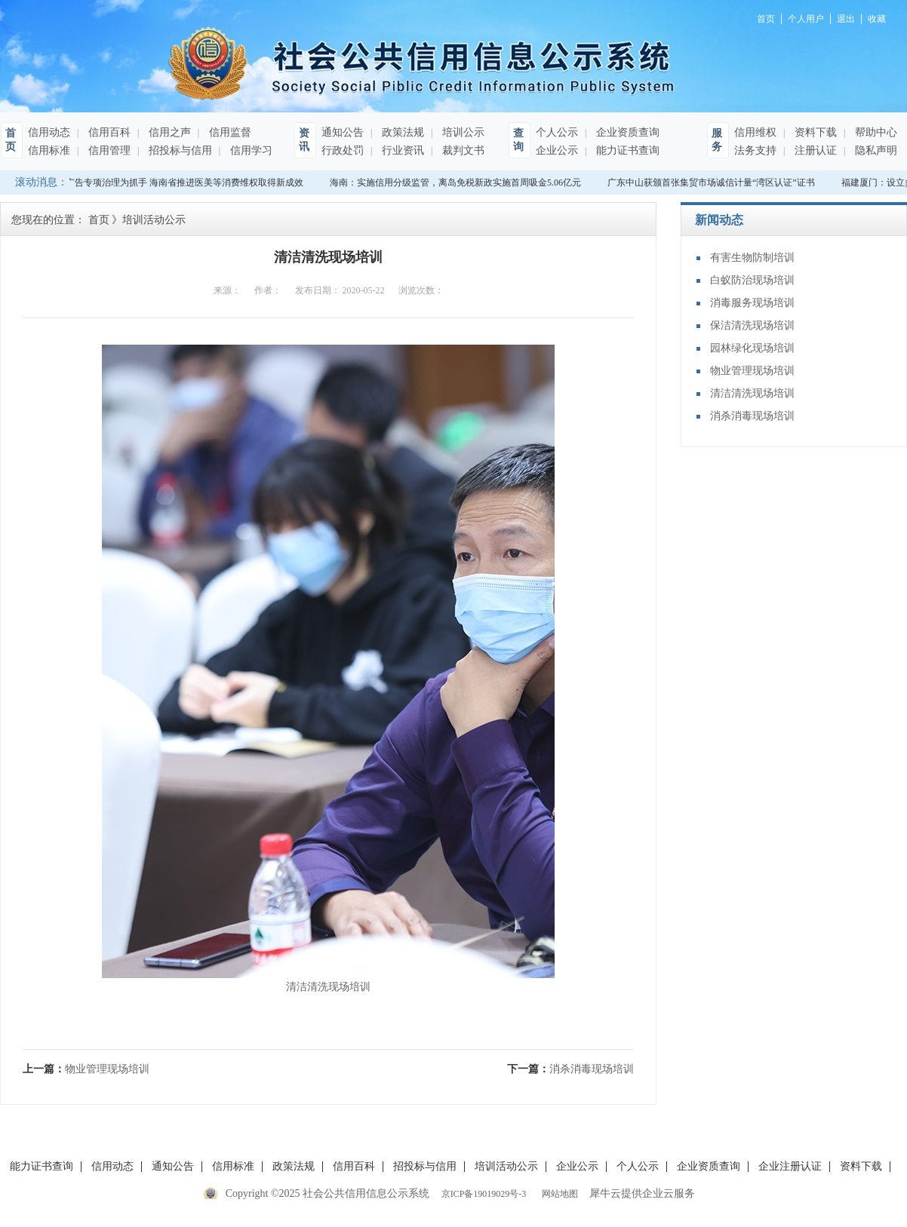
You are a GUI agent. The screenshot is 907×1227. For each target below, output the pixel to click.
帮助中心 (874, 132)
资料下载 (814, 132)
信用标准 (49, 150)
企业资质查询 (626, 132)
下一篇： (570, 1069)
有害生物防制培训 (752, 257)
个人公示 (557, 132)
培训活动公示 (154, 219)
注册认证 (814, 150)
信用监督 (228, 132)
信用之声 (168, 132)
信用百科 (108, 132)
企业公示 (557, 150)
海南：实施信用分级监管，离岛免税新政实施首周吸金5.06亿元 (457, 182)
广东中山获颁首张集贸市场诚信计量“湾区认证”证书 (712, 182)
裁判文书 (461, 150)
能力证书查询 (626, 150)
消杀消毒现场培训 (752, 416)
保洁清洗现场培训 (752, 325)
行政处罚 (342, 150)
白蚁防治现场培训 (752, 280)
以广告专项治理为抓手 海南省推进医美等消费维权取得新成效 (181, 182)
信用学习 (249, 150)
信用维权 (755, 132)
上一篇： (86, 1069)
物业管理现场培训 (752, 370)
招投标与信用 (179, 150)
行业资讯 (401, 150)
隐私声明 (874, 150)
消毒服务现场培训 (752, 302)
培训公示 (461, 132)
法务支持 (755, 150)
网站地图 (557, 1194)
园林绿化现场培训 (752, 348)
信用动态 (49, 132)
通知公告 (342, 132)
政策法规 (401, 132)
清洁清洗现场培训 (752, 393)
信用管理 (108, 150)
